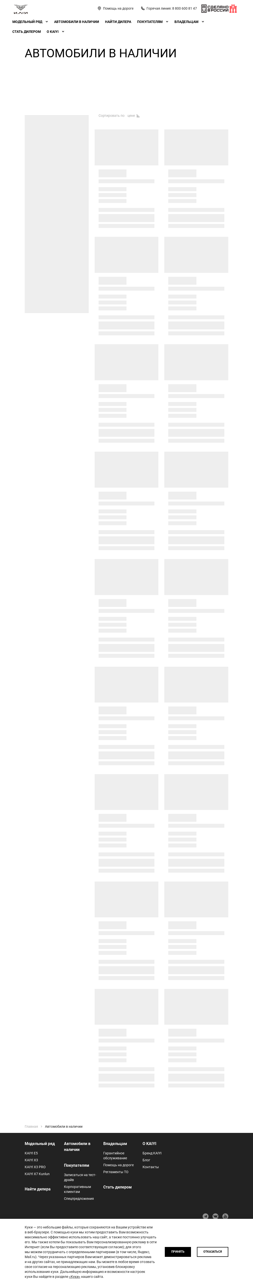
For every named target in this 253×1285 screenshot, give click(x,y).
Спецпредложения (79, 1199)
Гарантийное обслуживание (115, 1155)
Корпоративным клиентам (77, 1189)
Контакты (151, 1167)
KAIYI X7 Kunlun (37, 1174)
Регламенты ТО (115, 1172)
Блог (146, 1160)
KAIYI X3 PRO (35, 1167)
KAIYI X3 (31, 1160)
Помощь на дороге (118, 1165)
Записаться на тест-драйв (80, 1177)
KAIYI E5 (31, 1153)
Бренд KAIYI (152, 1153)
